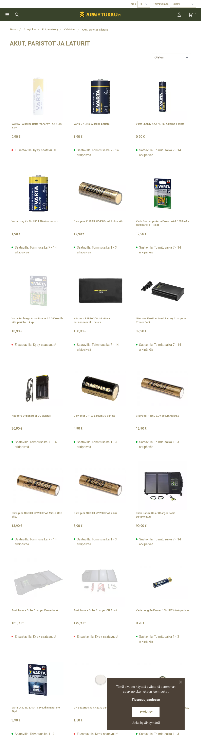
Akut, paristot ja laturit (95, 29)
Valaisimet (70, 29)
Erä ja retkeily (50, 29)
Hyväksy (146, 712)
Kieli (133, 3)
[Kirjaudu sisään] (179, 15)
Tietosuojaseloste (146, 700)
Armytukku (30, 29)
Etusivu (14, 29)
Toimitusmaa (160, 3)
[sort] (171, 57)
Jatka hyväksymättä (146, 723)
